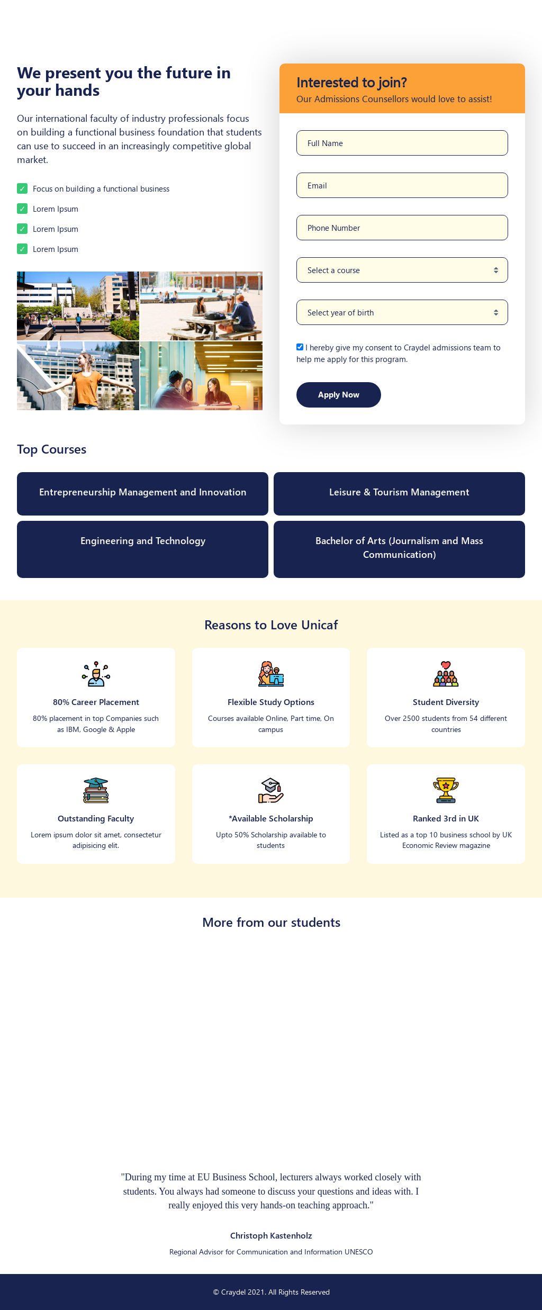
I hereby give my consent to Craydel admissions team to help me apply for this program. (398, 353)
